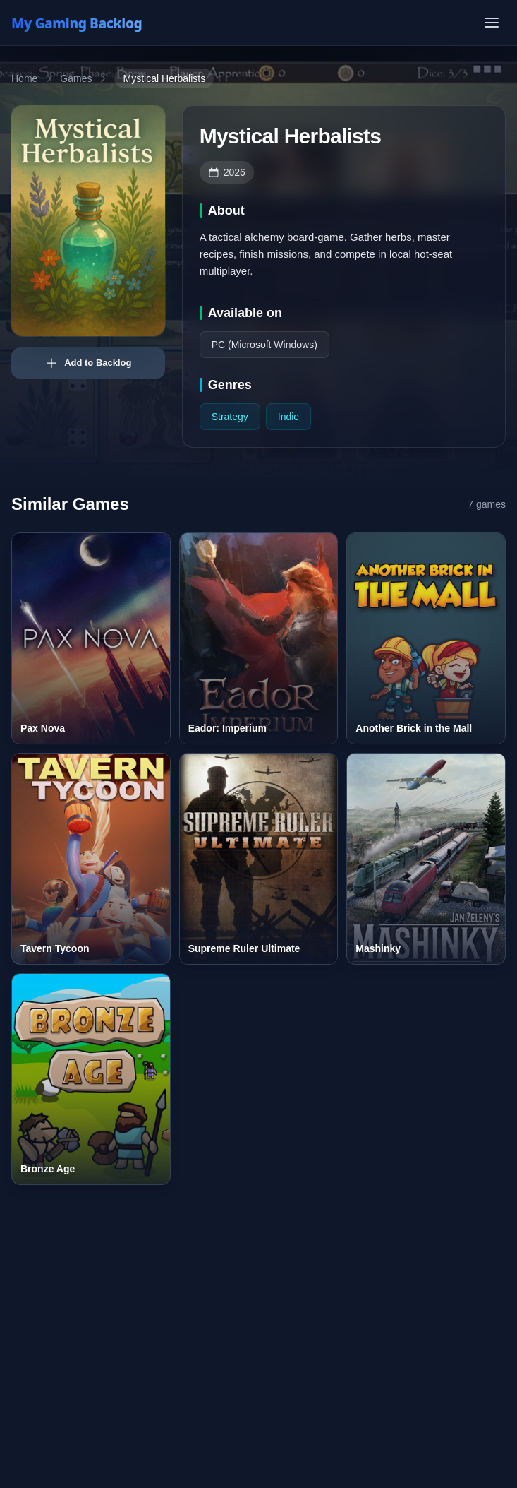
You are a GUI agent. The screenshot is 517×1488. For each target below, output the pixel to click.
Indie (288, 416)
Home (24, 78)
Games (76, 78)
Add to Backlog (87, 363)
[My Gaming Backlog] (90, 22)
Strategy (230, 416)
